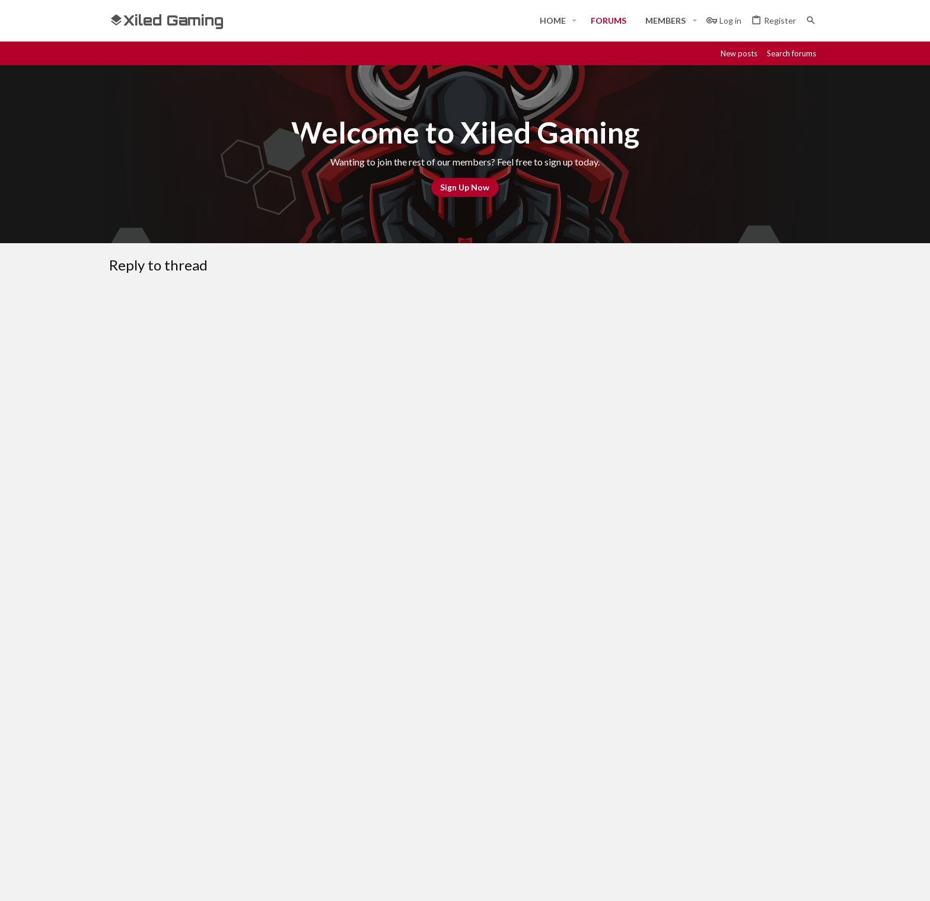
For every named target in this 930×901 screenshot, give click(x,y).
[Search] (811, 20)
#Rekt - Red (175, 681)
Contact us (371, 808)
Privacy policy (697, 681)
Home (360, 764)
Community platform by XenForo (231, 881)
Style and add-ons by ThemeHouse (427, 881)
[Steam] (750, 881)
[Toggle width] (122, 681)
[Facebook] (707, 881)
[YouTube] (814, 881)
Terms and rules (629, 681)
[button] (574, 20)
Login (601, 764)
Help (743, 681)
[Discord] (728, 881)
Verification (310, 535)
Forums (363, 786)
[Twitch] (771, 881)
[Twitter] (792, 881)
